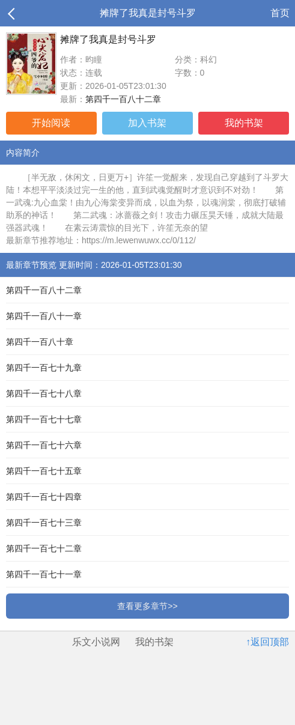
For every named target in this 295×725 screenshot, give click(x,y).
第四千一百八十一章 (44, 316)
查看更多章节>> (147, 606)
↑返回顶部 (267, 642)
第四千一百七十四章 (44, 497)
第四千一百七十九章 (44, 367)
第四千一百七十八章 (44, 393)
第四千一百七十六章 (44, 445)
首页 (280, 13)
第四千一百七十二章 (44, 548)
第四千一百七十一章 (44, 574)
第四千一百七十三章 (44, 522)
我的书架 (244, 123)
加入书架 (147, 123)
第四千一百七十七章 (44, 419)
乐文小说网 (96, 642)
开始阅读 (51, 123)
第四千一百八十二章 (123, 99)
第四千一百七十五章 (44, 471)
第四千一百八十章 (39, 342)
